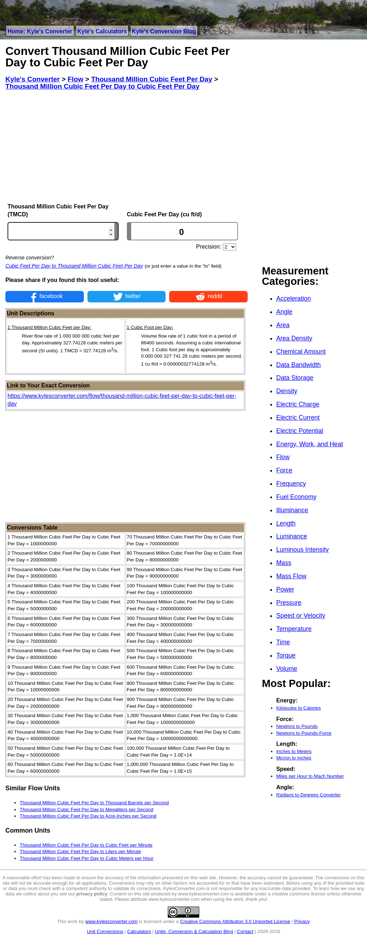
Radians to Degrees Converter (308, 794)
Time (283, 642)
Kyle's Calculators (102, 31)
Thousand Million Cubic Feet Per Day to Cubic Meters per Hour (86, 858)
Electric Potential (299, 430)
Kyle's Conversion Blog (164, 31)
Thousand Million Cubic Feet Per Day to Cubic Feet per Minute (86, 845)
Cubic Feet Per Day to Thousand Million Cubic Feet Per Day (74, 266)
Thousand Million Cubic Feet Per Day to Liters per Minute (80, 851)
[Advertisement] (126, 147)
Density (286, 391)
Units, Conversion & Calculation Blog (194, 931)
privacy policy (92, 893)
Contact (245, 931)
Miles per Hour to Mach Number (310, 776)
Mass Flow (291, 576)
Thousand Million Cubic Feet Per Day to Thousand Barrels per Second (94, 802)
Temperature (294, 628)
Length (286, 523)
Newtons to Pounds (297, 726)
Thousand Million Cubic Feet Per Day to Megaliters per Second (86, 809)
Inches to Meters (294, 751)
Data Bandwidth (298, 364)
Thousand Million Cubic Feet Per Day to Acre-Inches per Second (88, 816)
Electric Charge (297, 404)
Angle (284, 311)
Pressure (288, 602)
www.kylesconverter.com (111, 921)
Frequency (291, 483)
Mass (283, 562)
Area (283, 325)
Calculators (139, 931)
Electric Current (298, 417)
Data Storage (295, 377)
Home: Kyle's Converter (40, 31)
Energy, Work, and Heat (309, 444)
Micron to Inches (293, 758)
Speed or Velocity (300, 615)
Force (284, 470)
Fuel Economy (296, 496)
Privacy (302, 921)
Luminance (291, 536)
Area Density (294, 338)
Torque (286, 655)
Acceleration (293, 298)
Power (285, 589)
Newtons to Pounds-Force (304, 733)
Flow (283, 457)
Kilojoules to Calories (298, 708)
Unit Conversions (105, 931)
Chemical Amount (301, 351)
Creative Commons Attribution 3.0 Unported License (235, 921)
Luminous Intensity (302, 549)
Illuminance (292, 510)
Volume (286, 668)
